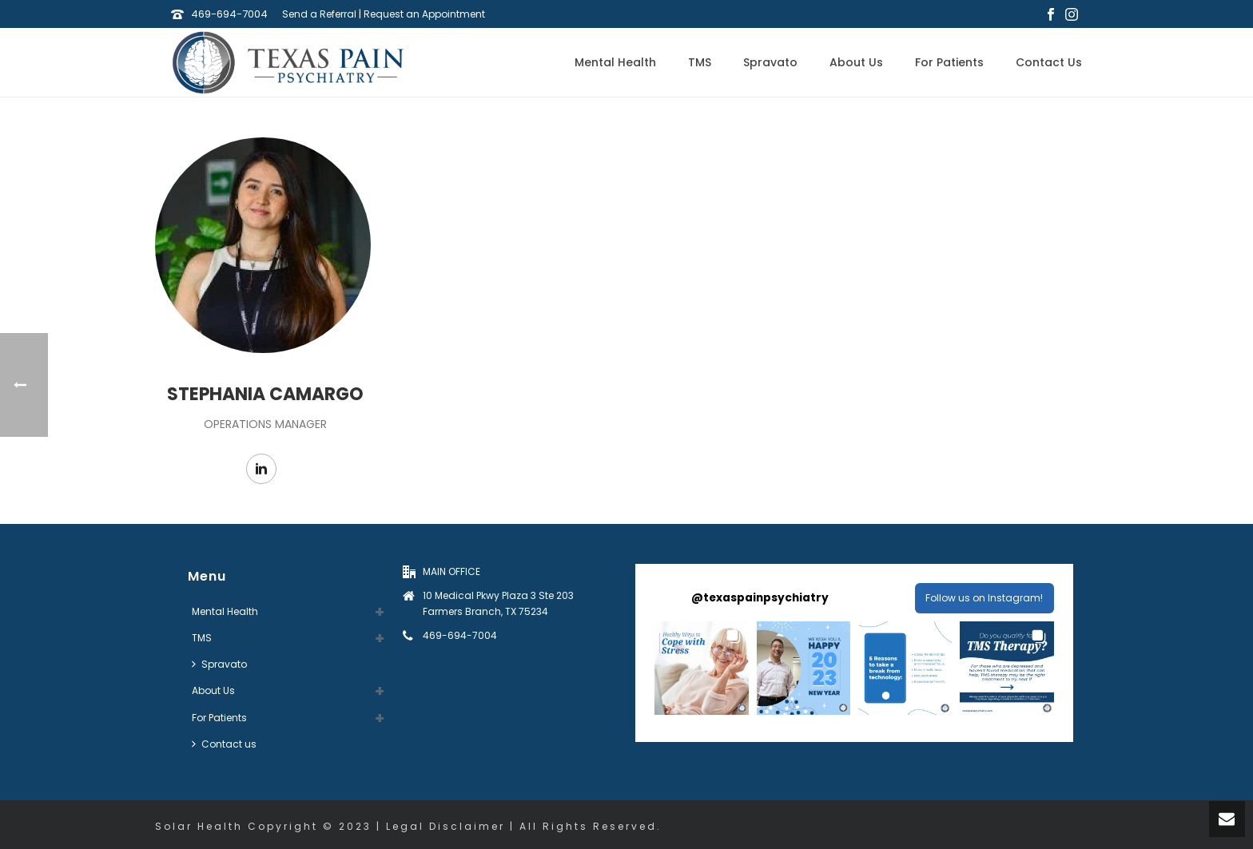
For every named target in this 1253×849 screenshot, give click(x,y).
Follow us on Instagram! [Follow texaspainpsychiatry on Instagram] (984, 598)
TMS (699, 62)
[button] (701, 668)
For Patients (949, 62)
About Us (856, 62)
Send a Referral (319, 14)
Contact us (1049, 62)
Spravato (770, 62)
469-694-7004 (229, 14)
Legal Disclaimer (445, 826)
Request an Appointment (424, 14)
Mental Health (615, 62)
